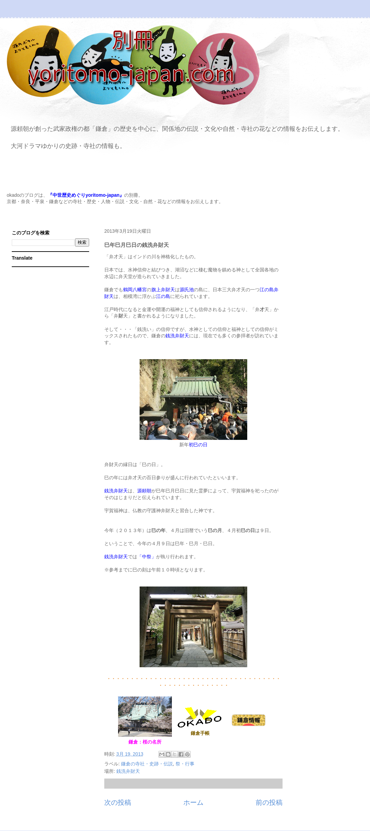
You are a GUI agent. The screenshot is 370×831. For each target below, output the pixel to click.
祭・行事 (185, 763)
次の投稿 (117, 802)
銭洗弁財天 (128, 771)
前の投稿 (269, 802)
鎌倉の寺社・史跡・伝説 (147, 763)
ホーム (193, 802)
